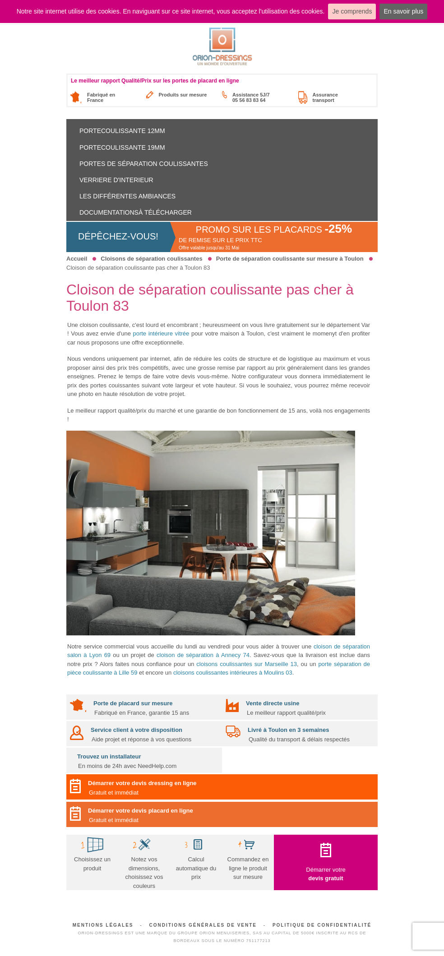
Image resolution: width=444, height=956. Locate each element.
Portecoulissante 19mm (122, 147)
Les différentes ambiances (127, 196)
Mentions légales (103, 925)
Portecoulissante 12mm (122, 130)
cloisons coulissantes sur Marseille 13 (246, 664)
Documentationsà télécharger (135, 212)
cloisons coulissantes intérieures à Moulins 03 (232, 672)
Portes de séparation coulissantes (143, 163)
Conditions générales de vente (203, 925)
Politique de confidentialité (322, 925)
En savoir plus (403, 11)
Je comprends (352, 11)
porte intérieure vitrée (161, 333)
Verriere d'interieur (116, 180)
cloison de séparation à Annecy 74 (203, 655)
